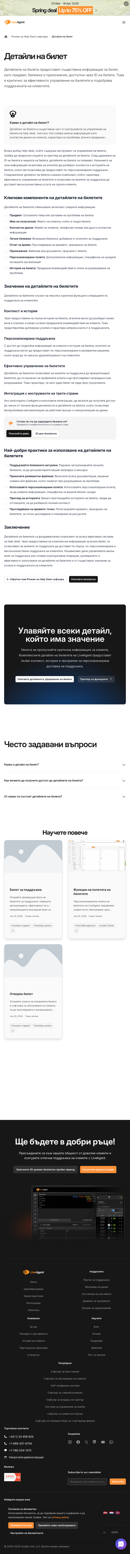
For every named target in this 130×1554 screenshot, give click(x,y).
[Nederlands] (112, 1512)
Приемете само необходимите (57, 1525)
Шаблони (96, 1347)
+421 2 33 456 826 (21, 1436)
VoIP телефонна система (65, 1385)
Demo (33, 1281)
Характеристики (33, 1295)
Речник (96, 1333)
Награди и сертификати (33, 1333)
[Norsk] (118, 1512)
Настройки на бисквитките (26, 1533)
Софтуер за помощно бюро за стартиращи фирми (65, 1420)
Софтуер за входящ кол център (65, 1399)
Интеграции (33, 1303)
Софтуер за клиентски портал (65, 1413)
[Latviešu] (105, 1512)
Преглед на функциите (96, 679)
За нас (33, 1326)
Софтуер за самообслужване (65, 1392)
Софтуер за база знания (65, 1371)
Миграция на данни (96, 1286)
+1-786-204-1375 (20, 1450)
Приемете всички (21, 1525)
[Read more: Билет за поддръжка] (33, 889)
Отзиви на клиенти (34, 1340)
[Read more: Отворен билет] (33, 991)
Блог (96, 1326)
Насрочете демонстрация (98, 1169)
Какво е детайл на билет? (65, 765)
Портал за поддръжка (96, 1279)
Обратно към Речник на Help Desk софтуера (35, 579)
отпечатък (33, 1354)
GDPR (114, 1532)
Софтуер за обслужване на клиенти (65, 1378)
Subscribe (118, 1481)
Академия (96, 1340)
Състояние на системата (96, 1293)
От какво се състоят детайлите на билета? (65, 797)
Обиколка (33, 1310)
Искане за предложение (96, 1307)
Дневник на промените (96, 1300)
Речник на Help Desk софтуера (29, 36)
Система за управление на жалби (65, 1406)
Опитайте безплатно (83, 579)
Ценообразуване (33, 1288)
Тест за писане (96, 1354)
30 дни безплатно (46, 433)
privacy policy (60, 1517)
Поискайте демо (19, 433)
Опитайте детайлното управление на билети (45, 679)
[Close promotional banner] (126, 3)
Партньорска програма (34, 1347)
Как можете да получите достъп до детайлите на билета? (65, 781)
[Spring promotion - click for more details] (65, 8)
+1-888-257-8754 (20, 1443)
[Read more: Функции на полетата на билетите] (97, 889)
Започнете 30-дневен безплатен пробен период (45, 1169)
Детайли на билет (62, 36)
